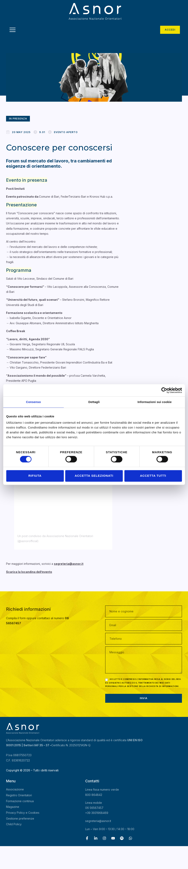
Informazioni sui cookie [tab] (155, 402)
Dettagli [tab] (94, 402)
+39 (96, 813)
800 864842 (93, 794)
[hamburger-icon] (12, 30)
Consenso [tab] (33, 402)
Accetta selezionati (94, 476)
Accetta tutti (153, 476)
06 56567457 (94, 807)
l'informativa (145, 679)
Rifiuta (34, 476)
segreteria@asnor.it (98, 821)
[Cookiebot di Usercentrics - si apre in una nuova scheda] (164, 390)
